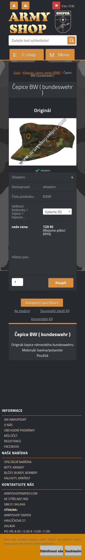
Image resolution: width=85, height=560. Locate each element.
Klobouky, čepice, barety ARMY (42, 72)
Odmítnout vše (51, 551)
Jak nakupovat (15, 419)
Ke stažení (22, 310)
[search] (71, 40)
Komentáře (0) (42, 319)
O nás (8, 424)
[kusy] (17, 282)
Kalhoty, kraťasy (17, 478)
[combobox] (57, 211)
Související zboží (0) (54, 310)
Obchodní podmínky (19, 430)
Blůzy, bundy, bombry (20, 472)
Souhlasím (73, 551)
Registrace (12, 441)
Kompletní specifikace (41, 302)
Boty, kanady (14, 467)
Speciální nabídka (18, 461)
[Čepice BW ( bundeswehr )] (42, 120)
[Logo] (40, 22)
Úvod (16, 72)
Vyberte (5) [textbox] (53, 211)
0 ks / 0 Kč (68, 6)
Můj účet (10, 435)
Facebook (11, 446)
